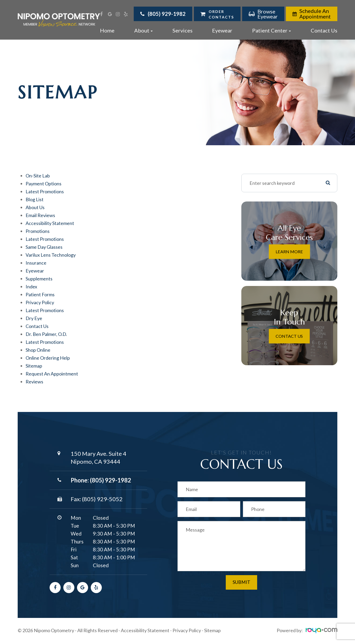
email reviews (40, 215)
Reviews (34, 381)
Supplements (39, 278)
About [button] (143, 30)
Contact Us (324, 30)
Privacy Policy (186, 630)
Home (107, 30)
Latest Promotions (45, 191)
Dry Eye (34, 318)
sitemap (34, 366)
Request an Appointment (52, 374)
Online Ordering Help (48, 358)
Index (31, 286)
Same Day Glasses (44, 247)
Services (182, 30)
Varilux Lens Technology (51, 255)
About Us (35, 207)
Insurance (36, 263)
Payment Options (43, 183)
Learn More (289, 251)
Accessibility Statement (145, 630)
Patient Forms (40, 294)
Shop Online (38, 350)
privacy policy (40, 302)
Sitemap (212, 630)
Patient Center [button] (271, 30)
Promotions (38, 231)
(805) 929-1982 (110, 480)
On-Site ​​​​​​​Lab (38, 176)
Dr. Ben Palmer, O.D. (46, 334)
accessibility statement (50, 223)
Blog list (35, 199)
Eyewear (222, 30)
